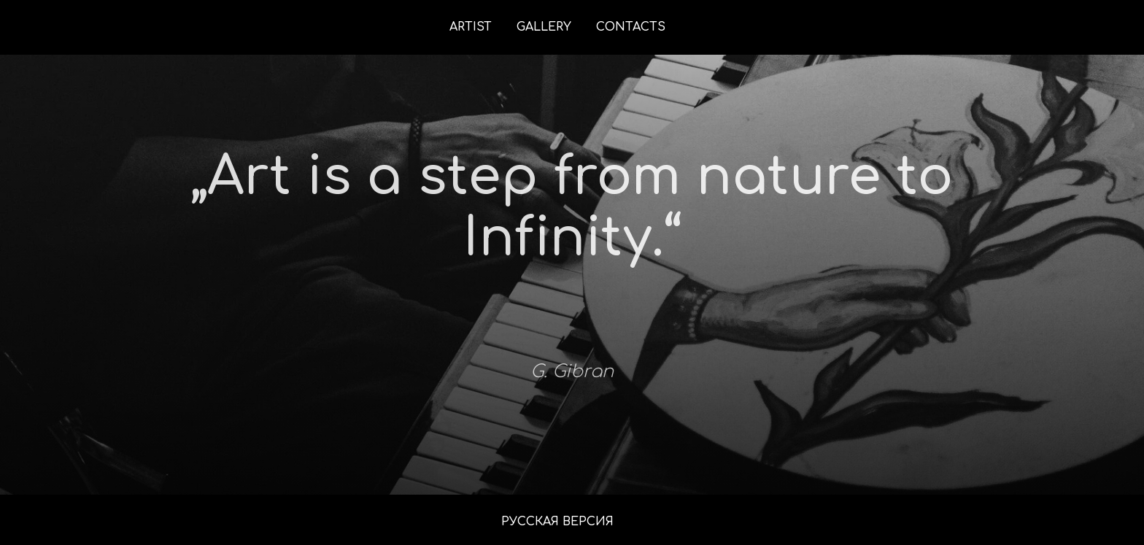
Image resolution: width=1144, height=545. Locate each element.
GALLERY (544, 27)
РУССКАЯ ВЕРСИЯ (557, 521)
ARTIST (470, 27)
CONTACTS (630, 27)
